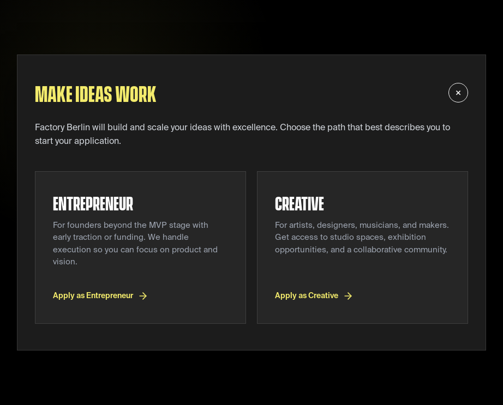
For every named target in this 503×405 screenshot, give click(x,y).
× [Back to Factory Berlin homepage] (458, 93)
